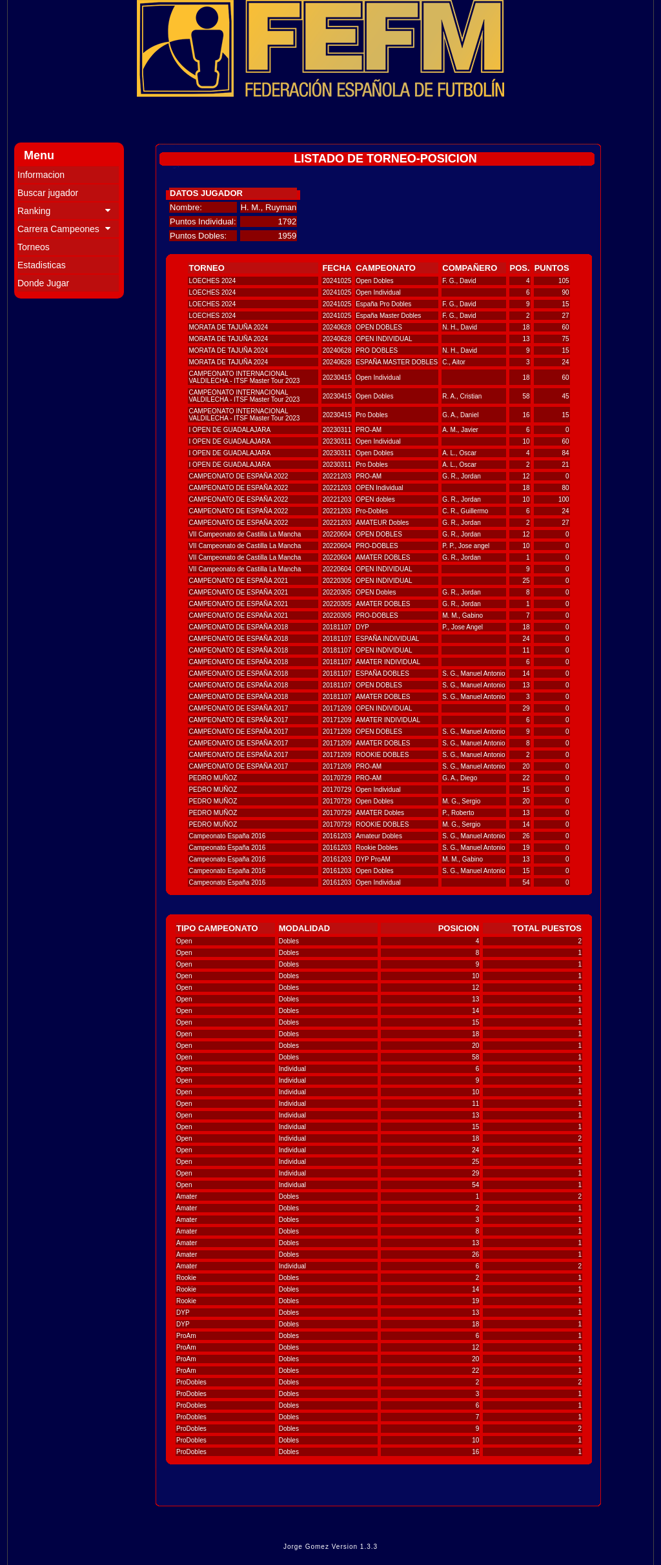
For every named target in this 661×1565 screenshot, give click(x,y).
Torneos (33, 247)
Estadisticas (41, 265)
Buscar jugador (47, 193)
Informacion (41, 175)
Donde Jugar (43, 283)
